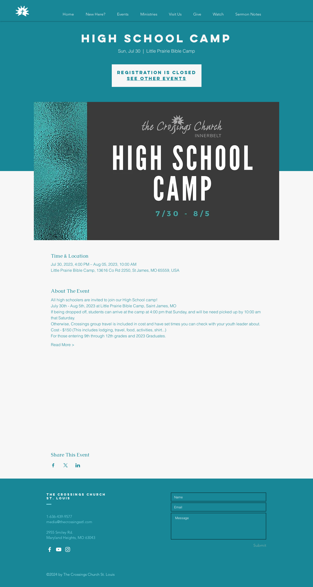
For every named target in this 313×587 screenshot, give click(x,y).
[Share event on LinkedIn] (77, 465)
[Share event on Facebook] (53, 465)
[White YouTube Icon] (58, 549)
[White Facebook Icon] (49, 549)
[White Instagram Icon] (67, 549)
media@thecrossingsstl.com (69, 521)
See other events (156, 78)
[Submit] (248, 545)
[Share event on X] (65, 465)
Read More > (62, 344)
